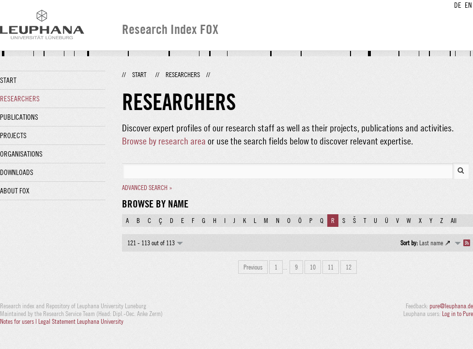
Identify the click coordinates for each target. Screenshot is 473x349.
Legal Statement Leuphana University (80, 321)
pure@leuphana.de (451, 306)
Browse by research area (164, 140)
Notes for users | (19, 321)
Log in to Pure (457, 313)
